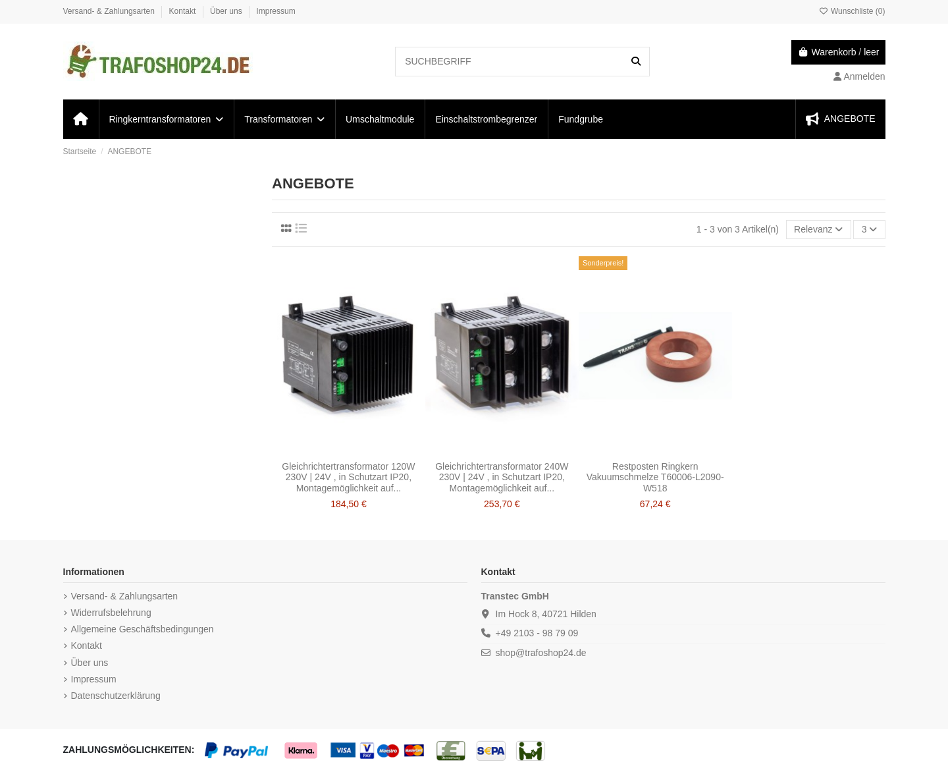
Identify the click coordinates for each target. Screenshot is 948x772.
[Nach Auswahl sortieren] (818, 229)
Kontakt (183, 11)
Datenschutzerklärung (116, 695)
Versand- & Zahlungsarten (110, 11)
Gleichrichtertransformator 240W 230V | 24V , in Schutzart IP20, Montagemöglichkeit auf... (501, 477)
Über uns (227, 11)
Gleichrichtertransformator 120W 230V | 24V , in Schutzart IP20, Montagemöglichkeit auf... (348, 477)
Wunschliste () (852, 11)
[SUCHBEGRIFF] (636, 61)
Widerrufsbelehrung (111, 612)
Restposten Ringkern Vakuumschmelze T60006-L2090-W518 (655, 477)
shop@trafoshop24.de (541, 653)
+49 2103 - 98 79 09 (537, 633)
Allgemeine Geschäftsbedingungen (142, 629)
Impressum (275, 11)
